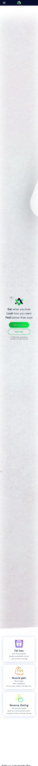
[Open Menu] (4, 3)
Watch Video (19, 332)
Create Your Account (19, 325)
